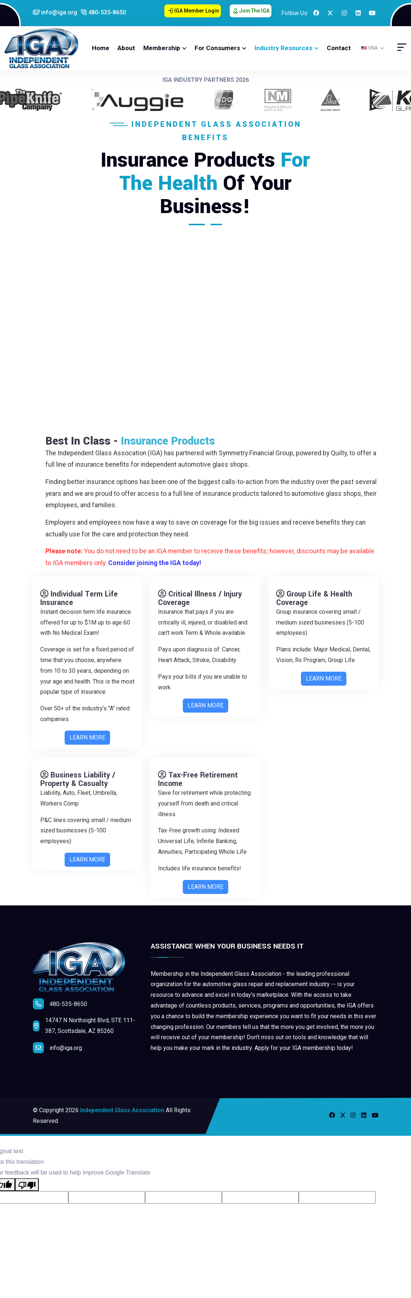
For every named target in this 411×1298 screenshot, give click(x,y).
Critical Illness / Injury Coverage (200, 603)
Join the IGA (251, 11)
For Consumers (217, 48)
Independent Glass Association (122, 1110)
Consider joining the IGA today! (160, 563)
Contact (339, 48)
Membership (161, 48)
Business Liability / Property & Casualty (77, 784)
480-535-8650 (103, 12)
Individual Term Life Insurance (79, 603)
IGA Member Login (193, 11)
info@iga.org (55, 12)
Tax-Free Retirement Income (198, 784)
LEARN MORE (87, 743)
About (126, 48)
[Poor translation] (27, 1184)
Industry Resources (283, 48)
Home (100, 48)
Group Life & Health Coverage (314, 603)
